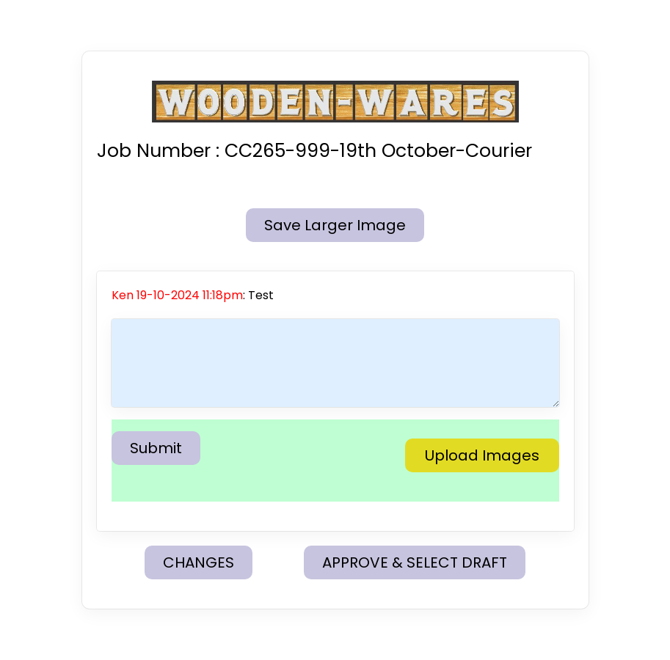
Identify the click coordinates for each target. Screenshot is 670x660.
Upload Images (482, 455)
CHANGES (198, 562)
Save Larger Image (335, 225)
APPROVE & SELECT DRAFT (414, 562)
